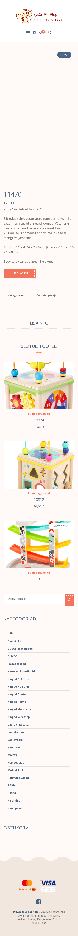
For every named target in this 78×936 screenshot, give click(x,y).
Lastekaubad (16, 732)
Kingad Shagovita (19, 709)
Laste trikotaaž (18, 724)
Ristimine (14, 800)
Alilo (10, 633)
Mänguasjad (16, 762)
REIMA (12, 785)
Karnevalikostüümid (21, 671)
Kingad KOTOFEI (18, 686)
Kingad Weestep (19, 717)
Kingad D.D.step (18, 679)
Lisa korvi (20, 273)
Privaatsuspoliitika (26, 912)
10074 (39, 420)
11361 (39, 578)
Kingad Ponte (17, 694)
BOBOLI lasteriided (20, 648)
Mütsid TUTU (16, 770)
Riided (12, 793)
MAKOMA (14, 747)
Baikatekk (14, 641)
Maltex (12, 755)
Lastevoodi (15, 740)
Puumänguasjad (47, 295)
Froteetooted (17, 664)
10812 (39, 499)
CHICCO (12, 656)
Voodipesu (15, 808)
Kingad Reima (17, 702)
